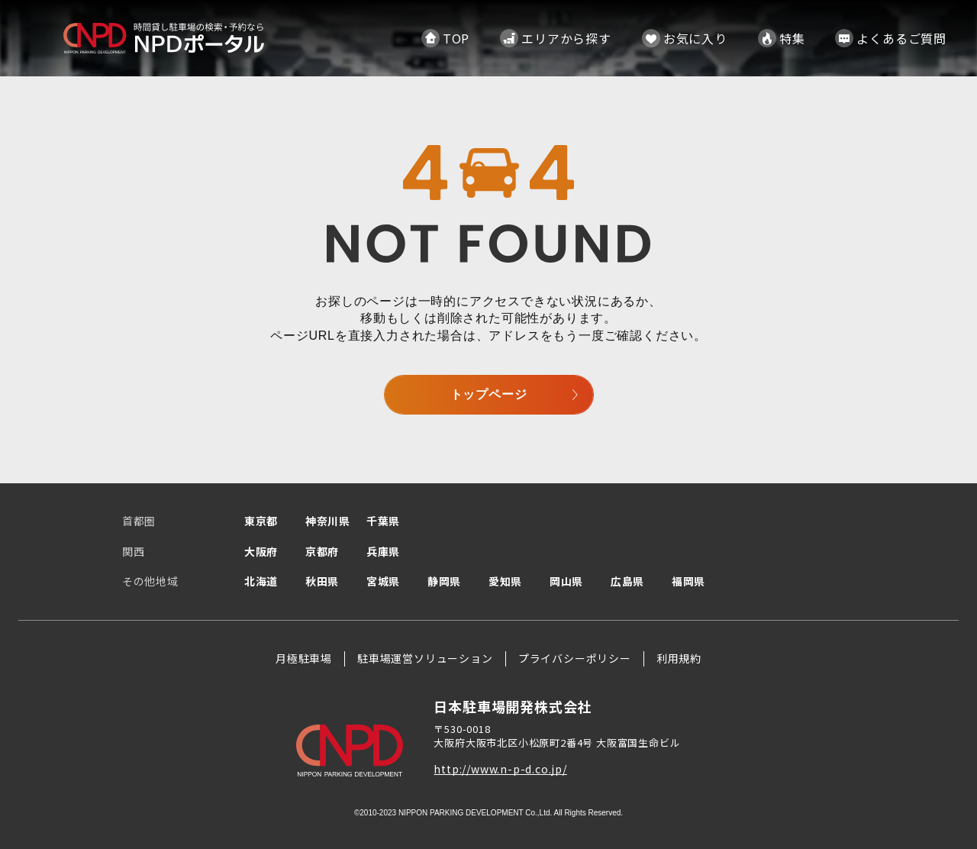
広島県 (627, 581)
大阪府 (261, 551)
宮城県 (383, 581)
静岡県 (444, 581)
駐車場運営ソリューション (425, 658)
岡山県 (566, 581)
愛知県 (505, 581)
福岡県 (688, 581)
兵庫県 (383, 551)
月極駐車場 (304, 658)
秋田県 (322, 581)
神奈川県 (327, 520)
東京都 (261, 520)
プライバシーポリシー (574, 658)
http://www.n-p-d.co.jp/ (500, 768)
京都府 (322, 551)
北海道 (261, 581)
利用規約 (678, 658)
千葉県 (383, 520)
